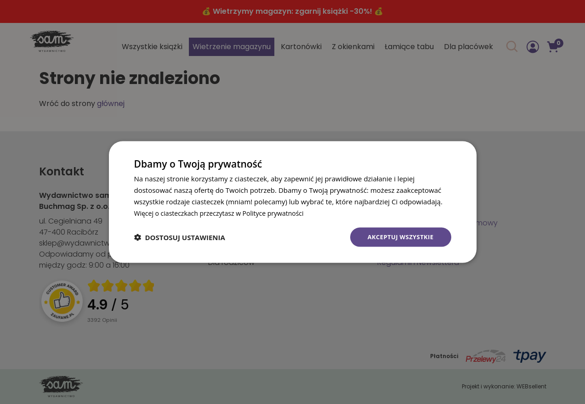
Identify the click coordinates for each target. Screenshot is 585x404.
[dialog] (293, 202)
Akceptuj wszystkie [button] (398, 236)
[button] (179, 237)
